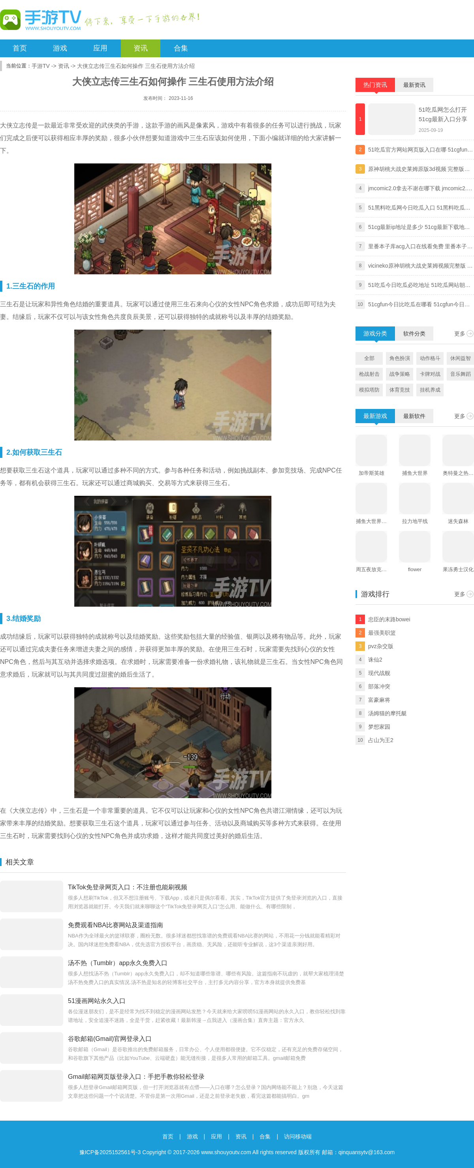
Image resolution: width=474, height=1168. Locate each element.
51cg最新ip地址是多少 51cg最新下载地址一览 (419, 228)
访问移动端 (298, 1136)
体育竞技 (399, 390)
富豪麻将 (379, 700)
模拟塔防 (369, 390)
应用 (100, 48)
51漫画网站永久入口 (97, 1000)
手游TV (41, 66)
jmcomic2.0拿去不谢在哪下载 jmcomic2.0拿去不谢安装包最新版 (419, 189)
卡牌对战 (430, 374)
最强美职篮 (382, 633)
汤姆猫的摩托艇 (387, 713)
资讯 (141, 48)
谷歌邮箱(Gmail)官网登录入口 (110, 1038)
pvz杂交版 (380, 646)
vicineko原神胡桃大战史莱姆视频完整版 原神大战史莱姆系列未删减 (420, 266)
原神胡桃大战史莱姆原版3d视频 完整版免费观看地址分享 (419, 170)
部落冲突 (379, 686)
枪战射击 (369, 374)
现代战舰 (379, 673)
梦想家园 (379, 727)
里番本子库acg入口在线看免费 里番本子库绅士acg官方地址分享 (420, 247)
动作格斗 (430, 358)
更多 (459, 333)
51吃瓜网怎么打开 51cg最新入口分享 (443, 114)
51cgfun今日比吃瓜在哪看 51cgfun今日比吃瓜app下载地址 (419, 305)
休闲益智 (460, 358)
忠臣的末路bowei (389, 619)
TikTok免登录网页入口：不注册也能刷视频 (127, 887)
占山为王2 (380, 740)
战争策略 (399, 374)
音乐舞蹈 (460, 374)
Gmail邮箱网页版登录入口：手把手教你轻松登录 (136, 1076)
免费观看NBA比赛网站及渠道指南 (115, 925)
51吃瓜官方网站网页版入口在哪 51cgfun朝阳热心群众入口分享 (420, 150)
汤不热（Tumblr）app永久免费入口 (117, 963)
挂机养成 (430, 390)
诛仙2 (375, 659)
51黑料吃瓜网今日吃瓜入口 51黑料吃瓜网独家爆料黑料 (419, 208)
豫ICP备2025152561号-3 (110, 1152)
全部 (369, 358)
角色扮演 (399, 358)
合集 (181, 48)
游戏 (60, 48)
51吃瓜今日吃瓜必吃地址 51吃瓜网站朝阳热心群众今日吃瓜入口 (419, 286)
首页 (20, 48)
